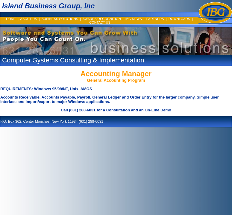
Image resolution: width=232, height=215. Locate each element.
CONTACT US (99, 22)
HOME (11, 19)
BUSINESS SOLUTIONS (60, 19)
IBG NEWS (133, 19)
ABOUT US (28, 19)
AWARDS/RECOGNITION (101, 19)
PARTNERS (155, 19)
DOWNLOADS (179, 19)
